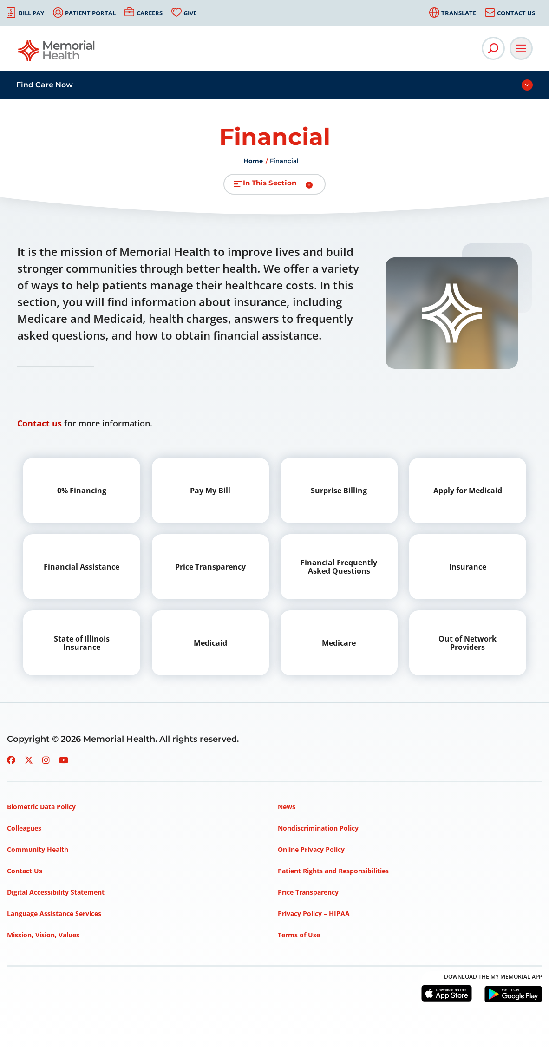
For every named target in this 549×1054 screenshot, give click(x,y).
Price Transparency (210, 567)
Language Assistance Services (54, 913)
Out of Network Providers (467, 643)
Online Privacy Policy (311, 849)
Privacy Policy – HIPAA (314, 913)
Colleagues (24, 828)
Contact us (39, 423)
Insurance (467, 567)
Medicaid (210, 643)
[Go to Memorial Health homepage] (57, 53)
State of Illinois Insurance (82, 643)
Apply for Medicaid (467, 490)
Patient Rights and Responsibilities (333, 870)
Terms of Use (299, 934)
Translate (458, 13)
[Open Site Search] (493, 48)
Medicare (339, 643)
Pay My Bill (210, 490)
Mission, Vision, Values (43, 934)
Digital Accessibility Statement (56, 892)
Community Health (37, 849)
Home (253, 160)
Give (189, 13)
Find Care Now (44, 84)
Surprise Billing (339, 490)
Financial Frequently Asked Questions (339, 566)
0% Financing (81, 490)
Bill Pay (31, 13)
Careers (150, 13)
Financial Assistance (81, 567)
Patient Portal (90, 13)
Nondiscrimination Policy (318, 828)
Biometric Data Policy (41, 806)
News (286, 806)
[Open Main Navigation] (521, 48)
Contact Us (516, 13)
